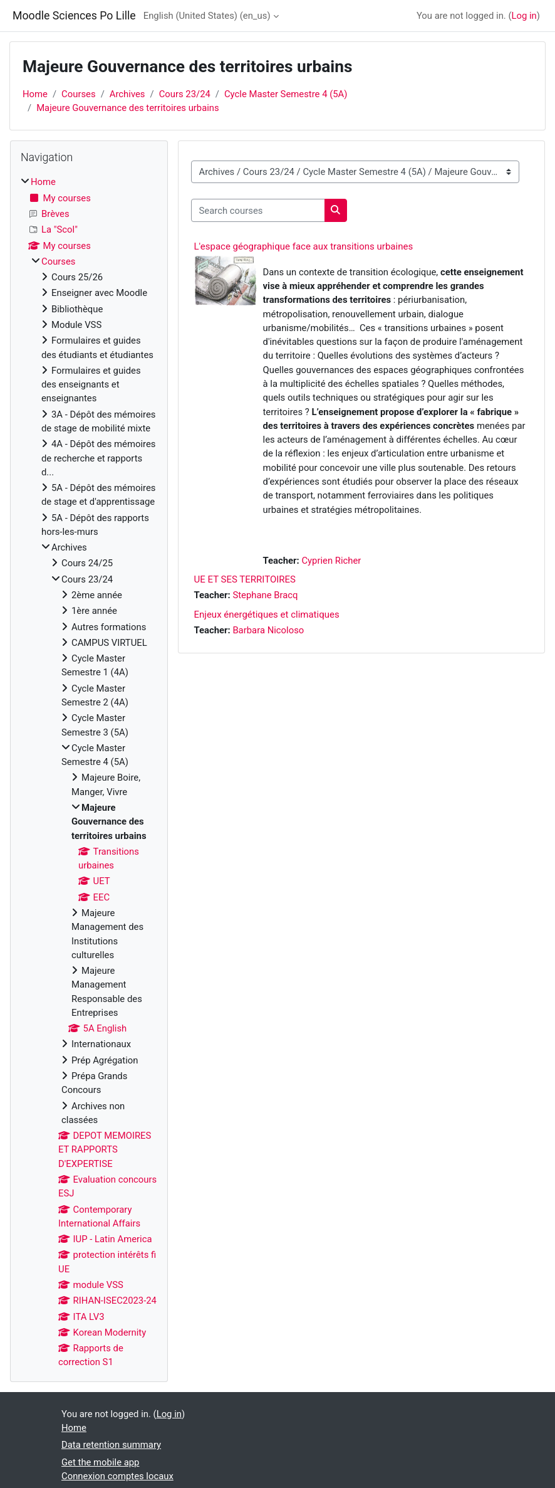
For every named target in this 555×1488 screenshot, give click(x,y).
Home (35, 94)
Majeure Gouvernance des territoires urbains (127, 107)
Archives (127, 94)
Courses (78, 94)
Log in (524, 15)
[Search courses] (258, 210)
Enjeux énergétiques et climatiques (267, 614)
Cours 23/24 (184, 94)
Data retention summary (111, 1444)
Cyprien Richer (331, 560)
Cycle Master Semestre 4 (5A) (286, 94)
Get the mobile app (100, 1462)
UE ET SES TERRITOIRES (245, 579)
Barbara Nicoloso (268, 630)
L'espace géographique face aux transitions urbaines (303, 246)
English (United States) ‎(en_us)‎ (207, 15)
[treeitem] (89, 772)
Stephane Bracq (265, 595)
